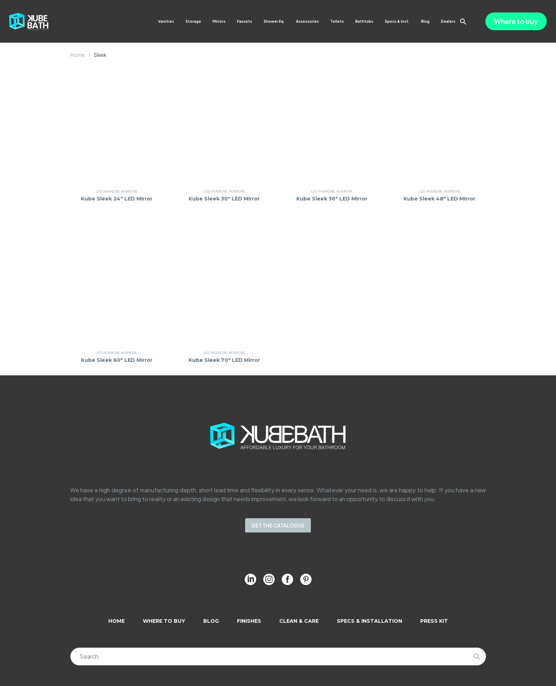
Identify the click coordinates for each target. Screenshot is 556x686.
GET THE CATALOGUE (278, 525)
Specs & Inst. (397, 21)
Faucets (244, 21)
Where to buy (516, 21)
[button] (463, 21)
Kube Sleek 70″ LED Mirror (224, 360)
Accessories (307, 21)
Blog (425, 21)
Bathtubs (364, 21)
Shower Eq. (274, 21)
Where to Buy (164, 621)
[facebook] (287, 579)
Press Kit (434, 621)
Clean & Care (299, 621)
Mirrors (219, 21)
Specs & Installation (369, 621)
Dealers (448, 21)
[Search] (278, 656)
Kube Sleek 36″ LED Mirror (331, 198)
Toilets (337, 21)
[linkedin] (250, 579)
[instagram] (269, 579)
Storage (193, 21)
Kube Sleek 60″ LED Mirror (116, 360)
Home (77, 55)
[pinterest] (306, 579)
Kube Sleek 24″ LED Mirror (116, 198)
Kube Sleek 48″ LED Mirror (439, 198)
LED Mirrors (107, 191)
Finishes (249, 621)
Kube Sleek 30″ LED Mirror (224, 198)
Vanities (166, 21)
